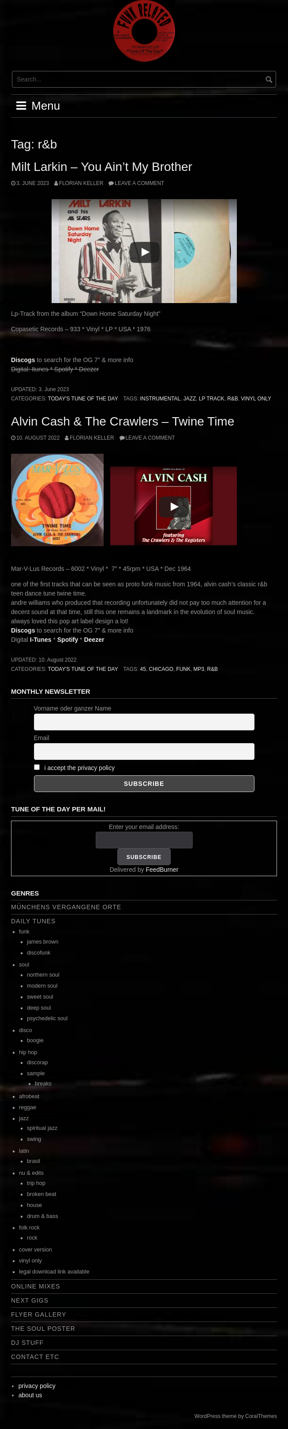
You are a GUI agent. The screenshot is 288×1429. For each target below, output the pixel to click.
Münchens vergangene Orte (66, 907)
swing (34, 1139)
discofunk (38, 953)
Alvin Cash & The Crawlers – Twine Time (122, 421)
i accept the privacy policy (79, 767)
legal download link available (54, 1272)
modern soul (42, 986)
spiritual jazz (42, 1128)
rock (32, 1238)
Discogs (23, 359)
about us (30, 1395)
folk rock (29, 1228)
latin (24, 1151)
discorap (37, 1062)
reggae (27, 1107)
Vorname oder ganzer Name (73, 708)
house (34, 1205)
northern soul (43, 975)
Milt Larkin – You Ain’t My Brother (101, 167)
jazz (189, 399)
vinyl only (256, 399)
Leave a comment (139, 183)
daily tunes (33, 921)
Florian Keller (81, 183)
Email (41, 737)
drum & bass (42, 1216)
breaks (43, 1084)
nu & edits (31, 1173)
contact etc (35, 1356)
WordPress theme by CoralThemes (235, 1416)
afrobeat (29, 1096)
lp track (211, 399)
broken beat (41, 1194)
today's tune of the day (83, 399)
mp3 (199, 669)
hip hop (28, 1052)
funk (183, 669)
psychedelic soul (47, 1018)
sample (36, 1073)
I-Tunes (41, 639)
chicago (161, 669)
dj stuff (27, 1342)
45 (143, 669)
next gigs (30, 1300)
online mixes (35, 1286)
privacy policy (37, 1385)
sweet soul (40, 997)
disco (25, 1030)
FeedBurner (162, 869)
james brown (42, 942)
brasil (33, 1161)
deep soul (39, 1008)
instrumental (160, 399)
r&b (232, 399)
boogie (35, 1040)
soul (24, 965)
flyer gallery (38, 1314)
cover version (35, 1250)
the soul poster (43, 1328)
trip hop (36, 1183)
